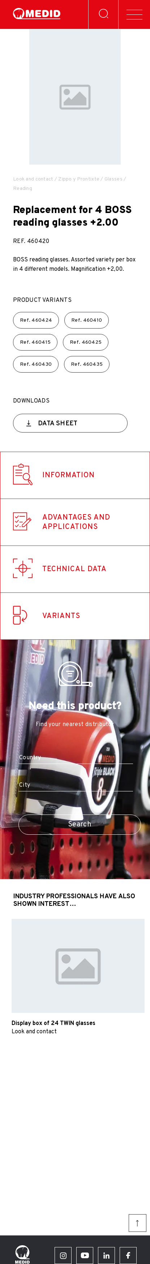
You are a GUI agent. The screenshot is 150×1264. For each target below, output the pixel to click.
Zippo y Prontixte (78, 179)
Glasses (113, 179)
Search (79, 824)
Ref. (36, 320)
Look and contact (33, 179)
